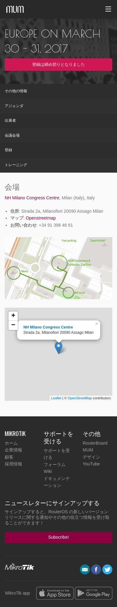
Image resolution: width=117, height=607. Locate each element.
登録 (8, 150)
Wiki (48, 471)
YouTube (91, 463)
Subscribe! (58, 537)
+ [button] (13, 316)
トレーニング (16, 165)
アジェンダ (14, 106)
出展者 (10, 120)
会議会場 (12, 135)
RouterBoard (95, 443)
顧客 (9, 457)
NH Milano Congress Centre (32, 197)
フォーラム (55, 464)
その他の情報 (16, 91)
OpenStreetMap (80, 398)
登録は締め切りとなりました (58, 64)
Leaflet (56, 398)
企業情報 (13, 449)
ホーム (11, 443)
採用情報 (13, 463)
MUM (88, 449)
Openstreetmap (41, 217)
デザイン (91, 457)
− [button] (13, 325)
